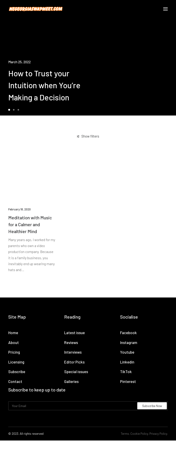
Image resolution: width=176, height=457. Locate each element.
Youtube (127, 352)
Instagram (128, 342)
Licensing (16, 362)
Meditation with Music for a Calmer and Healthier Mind (30, 224)
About (13, 342)
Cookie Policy (139, 433)
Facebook (128, 332)
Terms (125, 433)
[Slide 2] (13, 110)
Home (13, 332)
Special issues (76, 371)
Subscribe (16, 371)
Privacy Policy (158, 433)
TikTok (126, 371)
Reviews (71, 342)
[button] (165, 9)
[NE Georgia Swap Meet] (35, 9)
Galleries (71, 381)
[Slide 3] (18, 110)
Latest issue (74, 332)
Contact (15, 381)
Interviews (73, 352)
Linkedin (127, 362)
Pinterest (128, 381)
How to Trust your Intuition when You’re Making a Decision (44, 85)
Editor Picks (74, 362)
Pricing (14, 352)
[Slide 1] (9, 110)
